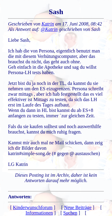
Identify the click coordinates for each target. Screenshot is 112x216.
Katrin (48, 23)
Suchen (70, 212)
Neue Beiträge (77, 207)
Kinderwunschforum (32, 207)
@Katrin (49, 29)
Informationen (39, 212)
